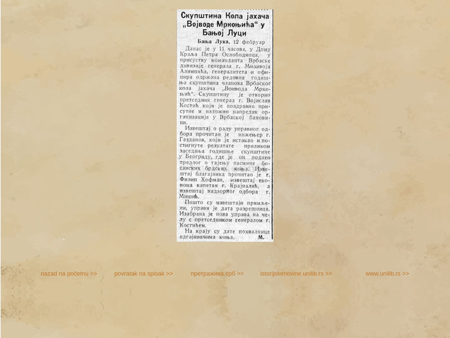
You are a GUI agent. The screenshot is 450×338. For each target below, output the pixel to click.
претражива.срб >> (217, 273)
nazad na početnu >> (69, 273)
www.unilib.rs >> (387, 273)
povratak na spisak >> (143, 273)
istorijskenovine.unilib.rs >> (296, 273)
